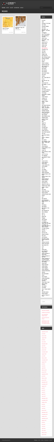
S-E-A (43, 246)
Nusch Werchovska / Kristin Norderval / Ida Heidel (46, 201)
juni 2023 (43, 333)
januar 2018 (44, 380)
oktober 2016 (44, 402)
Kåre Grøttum (44, 139)
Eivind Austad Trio (45, 82)
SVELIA (43, 275)
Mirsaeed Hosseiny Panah (46, 194)
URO (42, 290)
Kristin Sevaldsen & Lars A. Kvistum (46, 148)
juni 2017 (43, 390)
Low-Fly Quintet (44, 166)
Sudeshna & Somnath (46, 312)
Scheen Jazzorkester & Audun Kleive (46, 254)
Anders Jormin (44, 38)
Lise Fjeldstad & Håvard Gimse (46, 158)
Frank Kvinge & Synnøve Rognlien (46, 95)
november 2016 (45, 400)
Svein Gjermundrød (45, 273)
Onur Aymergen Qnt (45, 210)
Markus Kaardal (44, 181)
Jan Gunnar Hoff (45, 127)
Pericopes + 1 (44, 229)
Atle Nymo (43, 51)
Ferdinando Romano (45, 91)
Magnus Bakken (44, 170)
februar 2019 (44, 370)
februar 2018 (44, 378)
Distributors (16, 7)
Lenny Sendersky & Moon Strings (46, 152)
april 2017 (44, 394)
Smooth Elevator (45, 266)
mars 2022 (44, 341)
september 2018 (45, 374)
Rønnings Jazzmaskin (45, 242)
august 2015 (44, 420)
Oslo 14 (43, 213)
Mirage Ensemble (45, 192)
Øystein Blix (44, 216)
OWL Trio (43, 214)
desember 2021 (45, 343)
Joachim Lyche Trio (45, 130)
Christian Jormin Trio (45, 64)
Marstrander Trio (45, 182)
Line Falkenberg (44, 155)
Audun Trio (44, 52)
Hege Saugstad (44, 114)
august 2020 (44, 353)
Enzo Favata (44, 88)
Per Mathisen (44, 220)
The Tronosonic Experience (44, 280)
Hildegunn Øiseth (45, 117)
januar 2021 (44, 349)
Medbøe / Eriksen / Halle (45, 188)
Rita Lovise (44, 235)
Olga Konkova (44, 206)
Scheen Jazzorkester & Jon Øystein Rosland (46, 259)
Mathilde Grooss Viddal (46, 185)
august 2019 (44, 362)
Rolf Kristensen (44, 237)
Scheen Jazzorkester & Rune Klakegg (46, 261)
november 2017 (45, 384)
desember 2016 (45, 398)
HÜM (42, 121)
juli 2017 (43, 388)
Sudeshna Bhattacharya (46, 270)
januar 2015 (44, 434)
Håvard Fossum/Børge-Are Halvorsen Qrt (46, 113)
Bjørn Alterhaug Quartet (46, 57)
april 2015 (44, 428)
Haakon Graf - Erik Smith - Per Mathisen (45, 107)
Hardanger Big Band (45, 110)
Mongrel (43, 195)
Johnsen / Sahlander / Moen (46, 138)
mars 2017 (44, 396)
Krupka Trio (44, 150)
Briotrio (43, 61)
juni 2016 (43, 406)
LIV (42, 159)
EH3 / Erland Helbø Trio (46, 77)
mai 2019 (43, 366)
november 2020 (45, 351)
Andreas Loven (44, 45)
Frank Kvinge (44, 92)
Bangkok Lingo (44, 54)
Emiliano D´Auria (45, 86)
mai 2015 (43, 426)
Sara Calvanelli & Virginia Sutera (45, 251)
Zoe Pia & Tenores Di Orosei (45, 295)
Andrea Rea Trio (44, 42)
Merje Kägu (44, 189)
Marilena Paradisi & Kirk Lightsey (46, 177)
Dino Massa (44, 74)
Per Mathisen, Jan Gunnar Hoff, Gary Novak (46, 223)
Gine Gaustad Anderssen (46, 105)
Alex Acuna (44, 27)
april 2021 (44, 345)
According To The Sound (46, 23)
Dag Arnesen (44, 68)
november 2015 (45, 414)
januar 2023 (44, 335)
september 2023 (45, 331)
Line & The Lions (45, 154)
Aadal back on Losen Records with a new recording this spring (45, 322)
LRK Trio (43, 167)
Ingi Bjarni (44, 124)
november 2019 (45, 360)
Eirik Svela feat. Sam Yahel (45, 81)
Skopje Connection (45, 264)
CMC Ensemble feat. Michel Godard (45, 66)
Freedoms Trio (44, 98)
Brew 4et (43, 60)
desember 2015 (45, 412)
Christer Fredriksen (45, 63)
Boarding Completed (45, 58)
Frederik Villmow (45, 96)
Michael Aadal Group (45, 191)
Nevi (42, 197)
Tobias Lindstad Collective (44, 284)
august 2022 (44, 337)
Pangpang (43, 217)
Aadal (43, 21)
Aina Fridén (44, 24)
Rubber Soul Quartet (45, 243)
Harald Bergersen (45, 109)
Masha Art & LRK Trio (46, 184)
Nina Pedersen (44, 198)
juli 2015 (43, 422)
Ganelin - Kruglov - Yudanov (45, 102)
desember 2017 (45, 382)
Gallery (11, 7)
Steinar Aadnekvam (45, 269)
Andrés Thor (44, 46)
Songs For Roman (6, 28)
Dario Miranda (44, 71)
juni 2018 (43, 376)
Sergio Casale (44, 263)
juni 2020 (43, 356)
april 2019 (44, 368)
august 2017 (44, 386)
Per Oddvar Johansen (45, 228)
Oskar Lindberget (45, 211)
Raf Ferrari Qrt (44, 232)
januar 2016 (44, 410)
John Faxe (43, 133)
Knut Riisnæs (44, 144)
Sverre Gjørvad (44, 276)
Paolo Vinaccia (44, 219)
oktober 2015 (44, 416)
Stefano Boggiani (45, 267)
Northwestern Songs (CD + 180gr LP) (20, 28)
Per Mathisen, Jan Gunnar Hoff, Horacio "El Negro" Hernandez (46, 225)
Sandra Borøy (44, 249)
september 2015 (45, 418)
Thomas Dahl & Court (45, 282)
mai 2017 (43, 392)
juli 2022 (43, 339)
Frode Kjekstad (44, 99)
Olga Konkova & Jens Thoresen (45, 208)
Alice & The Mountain (45, 34)
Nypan (43, 203)
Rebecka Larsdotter (45, 234)
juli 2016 (43, 404)
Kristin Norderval (45, 146)
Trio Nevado (44, 287)
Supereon (43, 272)
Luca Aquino (44, 169)
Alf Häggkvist (44, 32)
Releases (3, 7)
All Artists (43, 20)
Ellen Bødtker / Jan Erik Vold (46, 85)
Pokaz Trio (43, 231)
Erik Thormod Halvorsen (46, 89)
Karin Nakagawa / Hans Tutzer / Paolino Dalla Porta (46, 142)
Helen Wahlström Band (46, 116)
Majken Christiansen (45, 172)
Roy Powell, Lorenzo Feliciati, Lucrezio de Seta (45, 239)
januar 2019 (44, 372)
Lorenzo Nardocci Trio (45, 164)
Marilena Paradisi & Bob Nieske (46, 174)
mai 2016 (43, 408)
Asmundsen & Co (45, 49)
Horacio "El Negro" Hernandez (45, 120)
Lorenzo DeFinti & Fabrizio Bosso (45, 163)
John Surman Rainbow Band (46, 135)
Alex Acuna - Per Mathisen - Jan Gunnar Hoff (46, 30)
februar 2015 (44, 432)
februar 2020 (44, 358)
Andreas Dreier (44, 43)
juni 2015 (43, 424)
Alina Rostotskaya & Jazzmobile (45, 36)
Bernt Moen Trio (45, 55)
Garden (43, 103)
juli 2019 (43, 364)
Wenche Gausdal (45, 293)
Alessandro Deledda (45, 26)
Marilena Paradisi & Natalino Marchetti (45, 179)
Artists (7, 7)
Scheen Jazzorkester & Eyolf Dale (46, 256)
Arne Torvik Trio (5, 29)
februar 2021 (44, 347)
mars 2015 (44, 430)
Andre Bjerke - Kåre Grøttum (45, 40)
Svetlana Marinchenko (45, 278)
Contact (21, 7)
